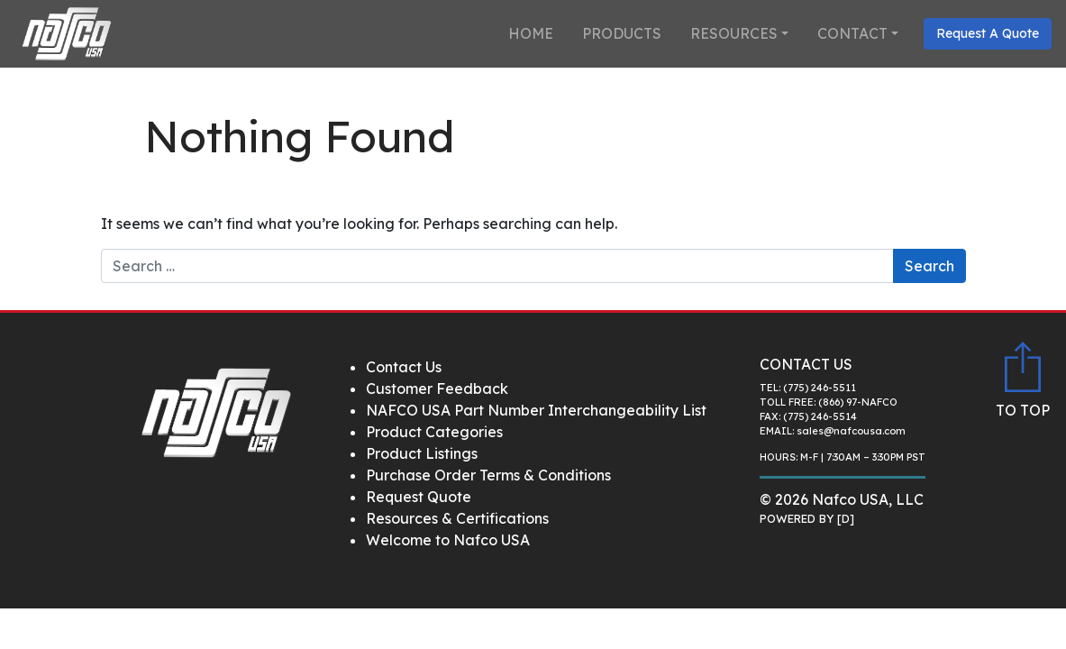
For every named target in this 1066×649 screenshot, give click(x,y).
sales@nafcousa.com (851, 431)
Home (530, 33)
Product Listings (422, 453)
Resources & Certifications (457, 518)
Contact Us (404, 367)
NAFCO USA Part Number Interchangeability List (536, 410)
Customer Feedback (437, 388)
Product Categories (434, 432)
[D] (845, 518)
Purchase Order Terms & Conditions (488, 475)
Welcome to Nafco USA (448, 540)
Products (621, 33)
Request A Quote (987, 33)
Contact (852, 33)
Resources (734, 33)
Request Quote (418, 497)
